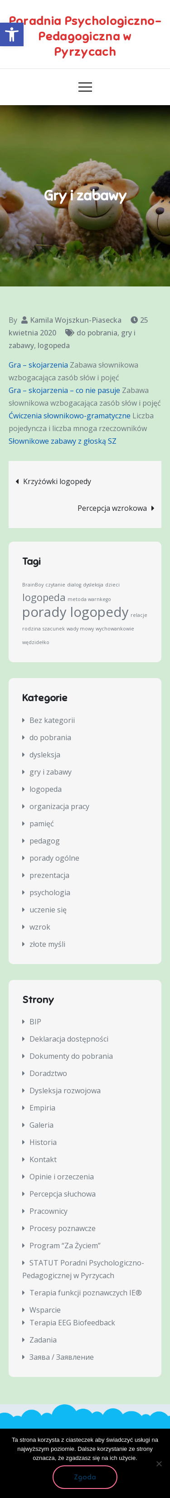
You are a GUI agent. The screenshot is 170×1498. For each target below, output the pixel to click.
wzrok (39, 927)
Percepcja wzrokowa (112, 508)
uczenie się (48, 910)
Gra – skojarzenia (38, 365)
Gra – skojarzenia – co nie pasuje (64, 390)
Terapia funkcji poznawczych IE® (85, 1293)
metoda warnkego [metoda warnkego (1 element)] (89, 599)
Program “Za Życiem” (65, 1246)
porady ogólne (54, 858)
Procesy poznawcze (62, 1228)
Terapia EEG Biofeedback (72, 1323)
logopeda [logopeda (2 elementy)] (44, 597)
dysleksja (44, 755)
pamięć (41, 824)
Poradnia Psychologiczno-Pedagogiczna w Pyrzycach (85, 36)
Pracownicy (48, 1211)
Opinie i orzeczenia (61, 1177)
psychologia (49, 892)
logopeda (54, 345)
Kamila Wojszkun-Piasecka (75, 320)
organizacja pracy (59, 806)
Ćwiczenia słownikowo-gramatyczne (70, 416)
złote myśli (47, 944)
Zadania (43, 1340)
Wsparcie (45, 1310)
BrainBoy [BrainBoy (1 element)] (33, 585)
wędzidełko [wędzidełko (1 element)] (35, 642)
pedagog (44, 841)
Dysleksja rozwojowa (65, 1091)
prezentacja (49, 875)
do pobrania (97, 333)
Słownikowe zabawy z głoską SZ (63, 441)
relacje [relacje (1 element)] (139, 615)
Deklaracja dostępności (68, 1039)
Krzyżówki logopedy (57, 481)
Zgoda (85, 1477)
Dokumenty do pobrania (71, 1056)
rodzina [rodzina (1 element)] (31, 628)
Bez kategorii (52, 720)
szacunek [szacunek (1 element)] (54, 628)
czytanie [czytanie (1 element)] (55, 585)
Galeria (41, 1125)
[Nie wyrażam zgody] (158, 1463)
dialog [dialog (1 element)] (74, 585)
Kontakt (43, 1159)
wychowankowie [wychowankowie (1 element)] (115, 628)
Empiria (42, 1108)
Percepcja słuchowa (62, 1194)
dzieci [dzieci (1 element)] (112, 585)
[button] (12, 34)
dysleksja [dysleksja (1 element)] (93, 585)
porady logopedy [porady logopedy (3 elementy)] (75, 612)
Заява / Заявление (61, 1357)
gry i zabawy (50, 772)
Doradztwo (48, 1073)
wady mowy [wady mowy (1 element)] (80, 628)
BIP (35, 1022)
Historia (43, 1142)
